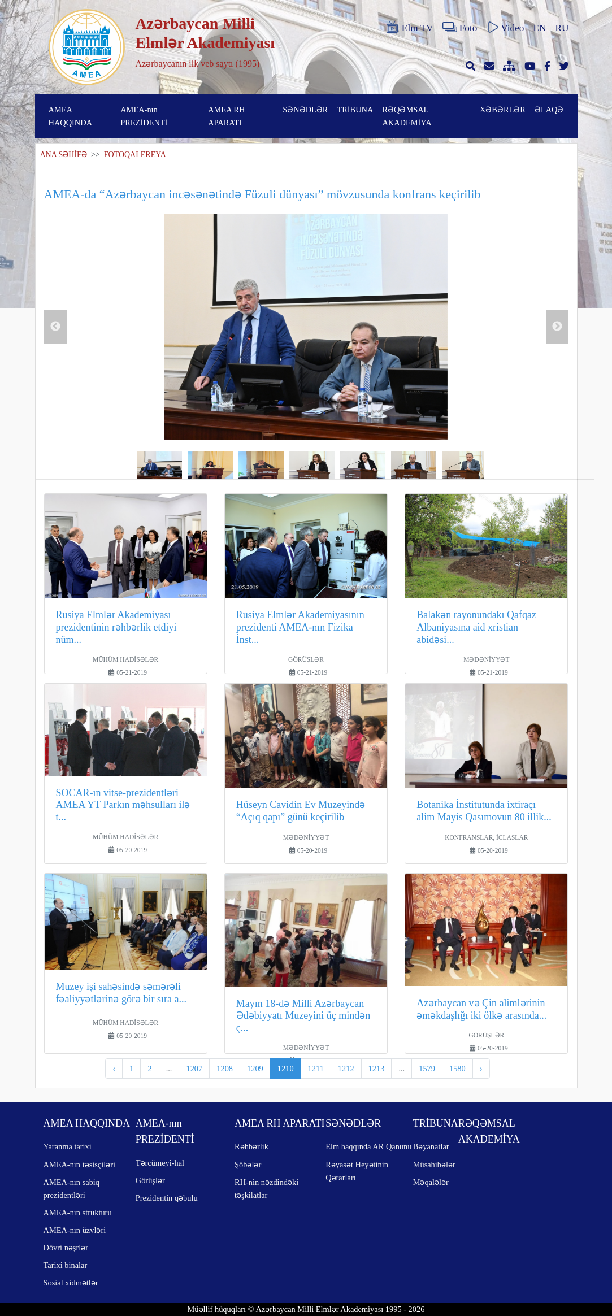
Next (557, 327)
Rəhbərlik (251, 1146)
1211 (316, 1068)
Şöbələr (248, 1164)
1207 (194, 1068)
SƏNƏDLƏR (305, 109)
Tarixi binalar (66, 1265)
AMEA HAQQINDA (71, 116)
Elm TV (409, 27)
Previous (55, 327)
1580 (457, 1068)
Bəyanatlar (431, 1146)
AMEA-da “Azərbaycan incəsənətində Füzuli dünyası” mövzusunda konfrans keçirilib (262, 194)
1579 (427, 1068)
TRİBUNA (355, 109)
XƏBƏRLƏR (503, 109)
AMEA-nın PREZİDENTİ (143, 116)
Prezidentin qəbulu (167, 1197)
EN (539, 28)
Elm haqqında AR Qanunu (368, 1146)
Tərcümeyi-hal (160, 1162)
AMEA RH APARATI (226, 116)
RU (562, 28)
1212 (346, 1068)
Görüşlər (150, 1180)
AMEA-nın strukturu (78, 1212)
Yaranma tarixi (68, 1146)
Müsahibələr (434, 1164)
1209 (255, 1068)
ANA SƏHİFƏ (63, 154)
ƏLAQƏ (549, 109)
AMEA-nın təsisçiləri (80, 1164)
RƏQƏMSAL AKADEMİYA (406, 116)
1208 (224, 1068)
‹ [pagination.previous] (113, 1068)
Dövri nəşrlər (66, 1247)
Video (505, 27)
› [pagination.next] (481, 1068)
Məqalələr (431, 1182)
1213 (376, 1068)
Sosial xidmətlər (71, 1282)
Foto (460, 27)
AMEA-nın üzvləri (75, 1230)
